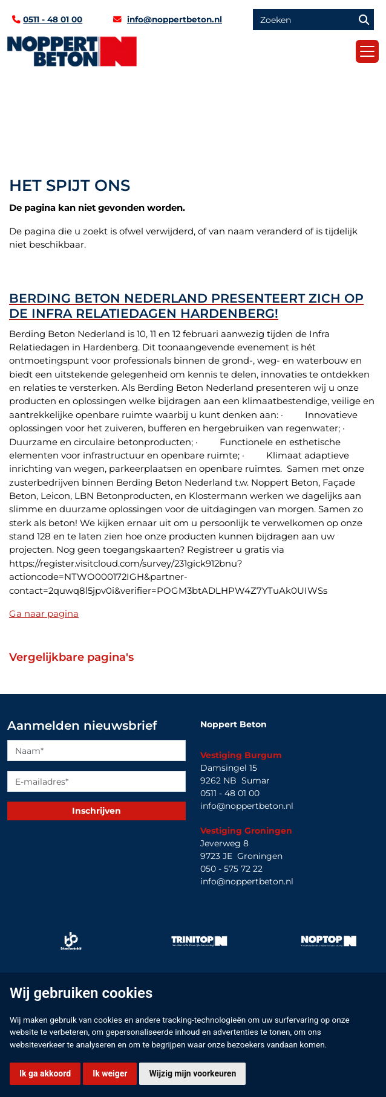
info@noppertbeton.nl (174, 19)
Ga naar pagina (44, 613)
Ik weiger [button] (110, 1073)
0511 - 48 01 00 (52, 19)
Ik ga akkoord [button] (45, 1073)
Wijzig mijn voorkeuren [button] (192, 1073)
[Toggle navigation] (367, 51)
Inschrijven (96, 810)
